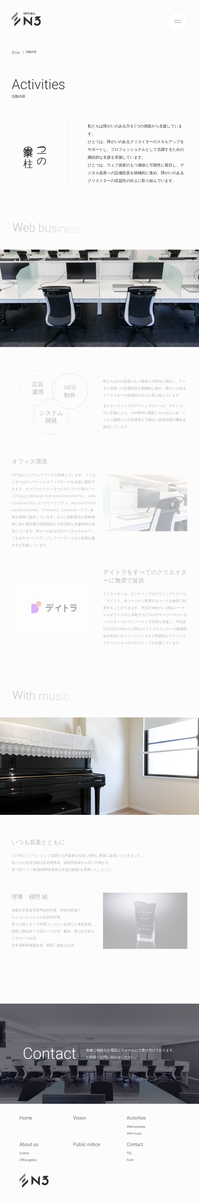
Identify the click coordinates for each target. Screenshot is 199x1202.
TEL (129, 1153)
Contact (135, 1144)
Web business (136, 1127)
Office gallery (28, 1160)
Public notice (86, 1144)
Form (130, 1160)
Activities (136, 1118)
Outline (24, 1153)
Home (25, 1118)
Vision (79, 1118)
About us (28, 1144)
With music (134, 1133)
